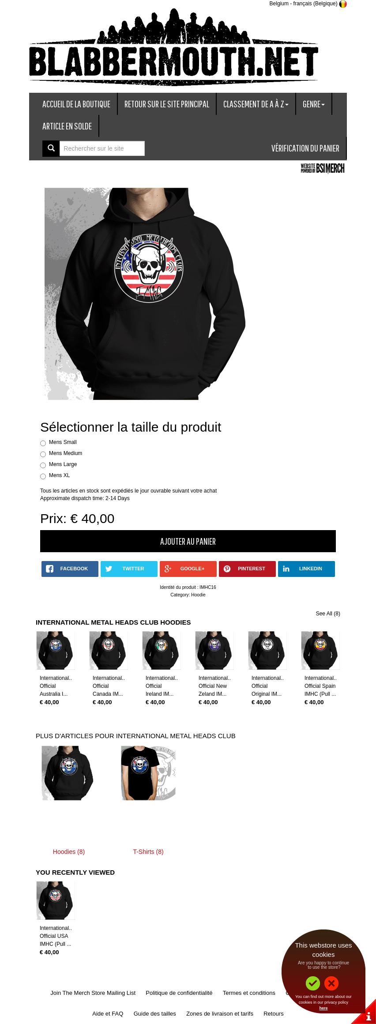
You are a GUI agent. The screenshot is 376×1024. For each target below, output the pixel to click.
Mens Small (63, 442)
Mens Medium (65, 453)
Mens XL (59, 475)
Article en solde (67, 125)
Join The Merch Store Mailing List (92, 993)
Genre (314, 103)
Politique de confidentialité (179, 993)
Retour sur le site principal (166, 103)
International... (56, 678)
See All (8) (328, 614)
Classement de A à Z (256, 103)
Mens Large (63, 464)
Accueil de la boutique (76, 103)
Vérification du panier (305, 147)
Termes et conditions (249, 993)
